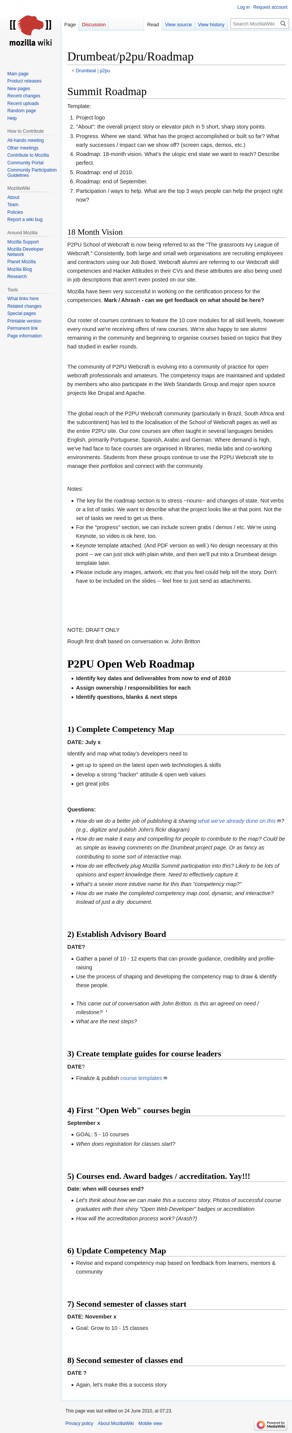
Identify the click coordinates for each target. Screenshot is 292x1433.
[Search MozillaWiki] (259, 23)
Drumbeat (86, 70)
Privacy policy (79, 1423)
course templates (141, 1078)
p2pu (105, 70)
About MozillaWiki (116, 1423)
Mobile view (150, 1423)
